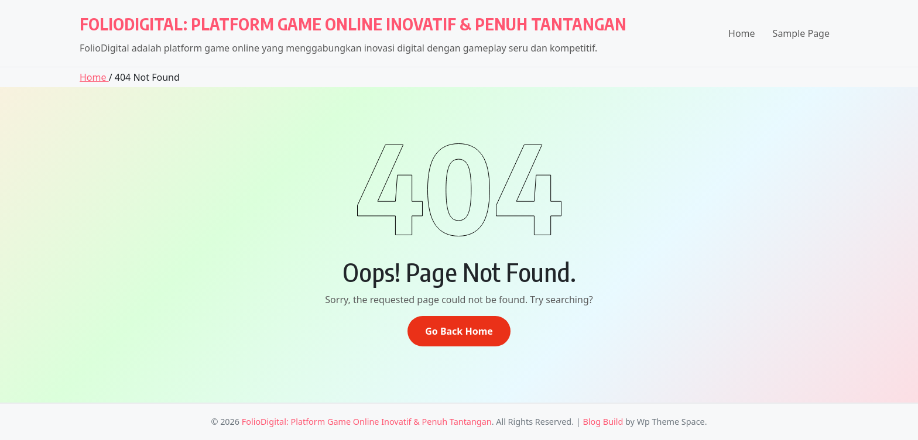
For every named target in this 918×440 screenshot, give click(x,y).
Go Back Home (459, 331)
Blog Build (603, 421)
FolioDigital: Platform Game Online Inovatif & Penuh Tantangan (353, 23)
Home (741, 33)
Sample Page (801, 33)
